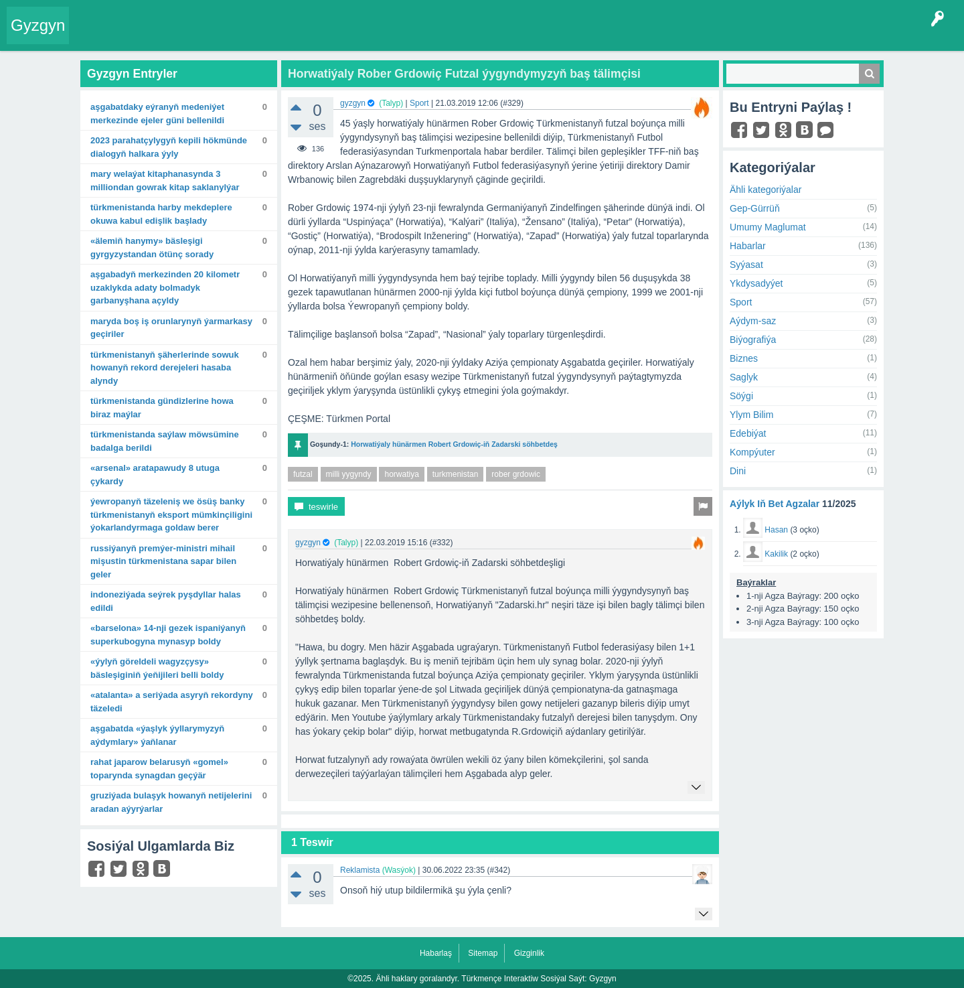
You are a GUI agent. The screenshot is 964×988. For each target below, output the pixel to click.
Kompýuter (752, 452)
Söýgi (741, 396)
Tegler (229, 36)
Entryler (145, 36)
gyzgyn (353, 103)
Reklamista (360, 870)
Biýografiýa (753, 339)
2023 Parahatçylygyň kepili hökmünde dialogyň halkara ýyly (168, 147)
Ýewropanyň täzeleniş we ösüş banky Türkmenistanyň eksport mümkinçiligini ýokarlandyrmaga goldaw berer (171, 514)
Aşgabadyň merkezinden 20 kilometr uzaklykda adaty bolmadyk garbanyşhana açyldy (165, 287)
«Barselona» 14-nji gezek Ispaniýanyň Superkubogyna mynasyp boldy (168, 634)
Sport (419, 103)
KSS (431, 36)
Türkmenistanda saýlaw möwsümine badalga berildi (164, 441)
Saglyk (744, 377)
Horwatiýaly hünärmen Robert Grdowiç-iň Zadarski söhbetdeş (454, 444)
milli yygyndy (349, 474)
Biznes (744, 358)
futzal (303, 474)
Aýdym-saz (753, 320)
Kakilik (776, 554)
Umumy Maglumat (768, 227)
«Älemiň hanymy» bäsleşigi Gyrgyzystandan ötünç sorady (152, 247)
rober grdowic (515, 474)
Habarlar (748, 245)
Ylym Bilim (751, 414)
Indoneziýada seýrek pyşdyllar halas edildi (165, 601)
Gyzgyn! (187, 36)
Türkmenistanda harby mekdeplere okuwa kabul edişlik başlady (161, 214)
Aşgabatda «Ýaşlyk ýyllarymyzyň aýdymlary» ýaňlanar (157, 735)
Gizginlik (529, 953)
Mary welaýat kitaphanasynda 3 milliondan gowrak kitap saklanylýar (165, 180)
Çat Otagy (477, 36)
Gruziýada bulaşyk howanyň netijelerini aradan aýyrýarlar (171, 802)
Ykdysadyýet (756, 283)
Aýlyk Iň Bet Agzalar (774, 503)
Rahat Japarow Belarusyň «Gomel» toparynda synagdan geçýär (159, 768)
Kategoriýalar (281, 36)
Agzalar (333, 36)
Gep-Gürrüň (755, 208)
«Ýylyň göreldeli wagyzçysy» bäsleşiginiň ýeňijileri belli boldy (157, 668)
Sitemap (482, 953)
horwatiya (401, 474)
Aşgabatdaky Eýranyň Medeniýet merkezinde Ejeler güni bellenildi (157, 113)
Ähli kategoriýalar (765, 189)
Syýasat (746, 264)
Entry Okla (98, 36)
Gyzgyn (38, 25)
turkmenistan (455, 474)
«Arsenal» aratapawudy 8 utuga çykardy (155, 474)
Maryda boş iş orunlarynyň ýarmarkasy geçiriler (171, 328)
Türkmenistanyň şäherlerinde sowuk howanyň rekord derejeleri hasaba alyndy (164, 368)
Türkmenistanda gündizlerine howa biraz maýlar (162, 407)
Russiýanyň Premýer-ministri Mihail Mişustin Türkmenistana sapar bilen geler (163, 561)
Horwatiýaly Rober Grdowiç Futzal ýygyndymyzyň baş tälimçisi (464, 73)
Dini (738, 471)
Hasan (776, 530)
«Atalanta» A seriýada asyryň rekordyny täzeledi (171, 701)
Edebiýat (748, 433)
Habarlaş (436, 953)
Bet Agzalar (382, 36)
